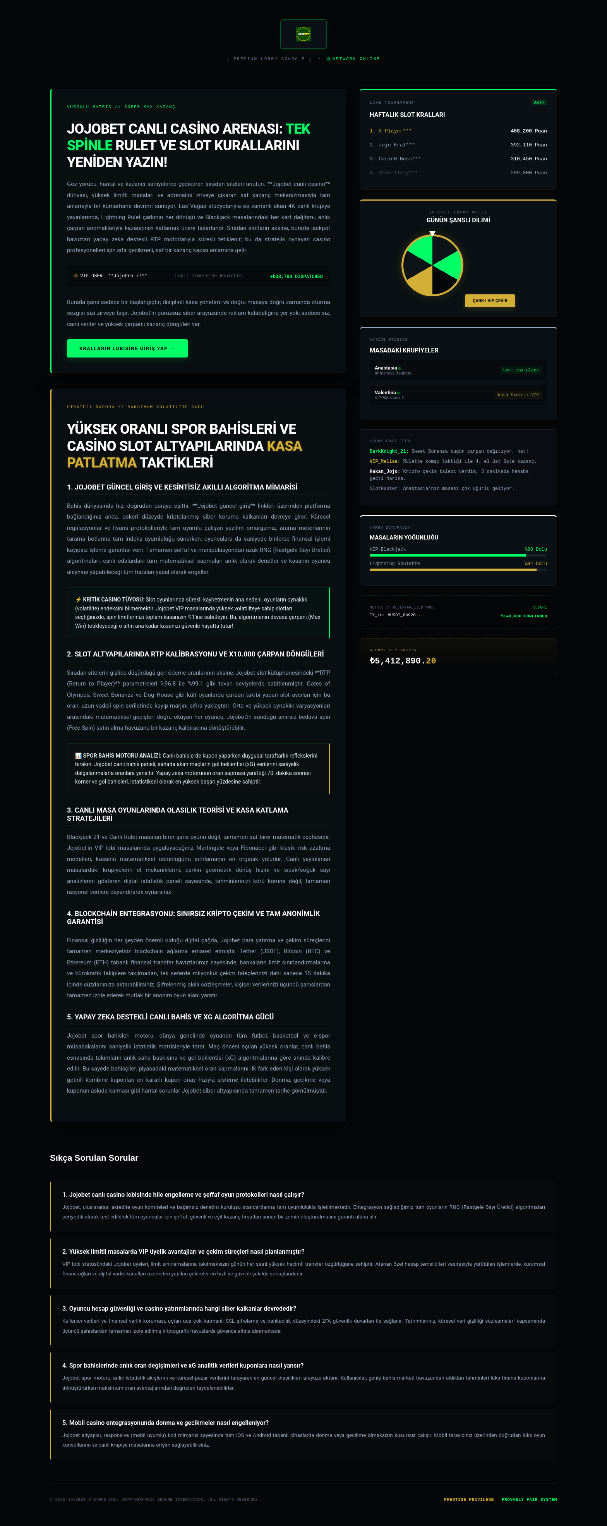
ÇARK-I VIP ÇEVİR (490, 307)
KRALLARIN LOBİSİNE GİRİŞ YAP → (127, 351)
